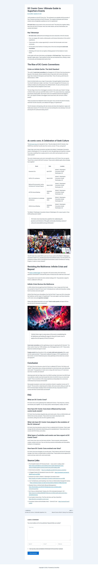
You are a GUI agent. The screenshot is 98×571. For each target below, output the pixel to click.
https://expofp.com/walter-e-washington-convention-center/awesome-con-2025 (48, 478)
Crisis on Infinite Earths (35, 272)
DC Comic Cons (33, 144)
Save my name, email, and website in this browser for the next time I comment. (46, 549)
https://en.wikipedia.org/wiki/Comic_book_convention (54, 470)
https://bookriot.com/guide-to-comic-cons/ (39, 499)
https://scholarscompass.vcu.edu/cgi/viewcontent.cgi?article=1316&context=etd (49, 482)
